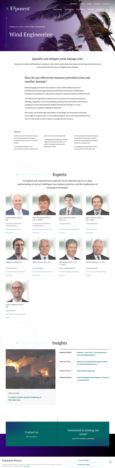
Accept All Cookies (84, 464)
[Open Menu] (7, 8)
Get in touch (31, 437)
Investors (97, 4)
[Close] (110, 462)
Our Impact (73, 4)
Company (82, 4)
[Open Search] (107, 9)
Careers (89, 4)
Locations (105, 4)
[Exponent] (20, 9)
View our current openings (83, 438)
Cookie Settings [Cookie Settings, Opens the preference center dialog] (83, 460)
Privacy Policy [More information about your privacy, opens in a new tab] (26, 466)
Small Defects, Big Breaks (86, 371)
